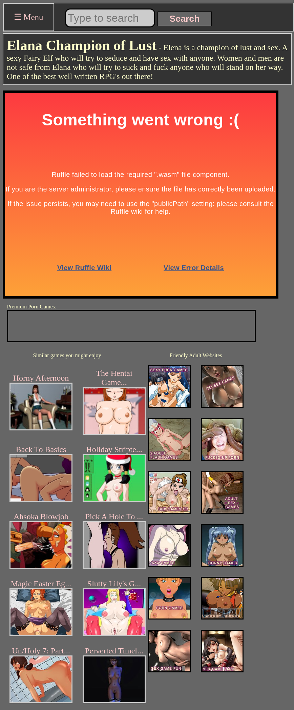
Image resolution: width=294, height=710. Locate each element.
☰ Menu (28, 17)
